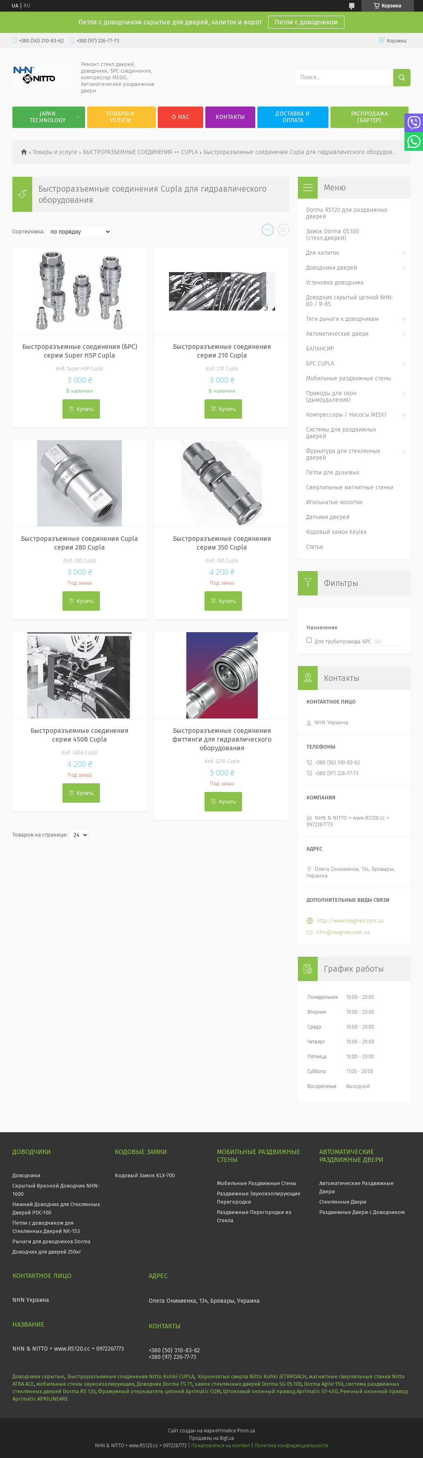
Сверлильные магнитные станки (349, 487)
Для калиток (322, 252)
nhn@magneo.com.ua (343, 932)
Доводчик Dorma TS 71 (164, 1384)
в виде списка (283, 231)
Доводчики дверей (331, 267)
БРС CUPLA (320, 363)
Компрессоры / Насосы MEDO (346, 414)
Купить (85, 409)
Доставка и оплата (293, 117)
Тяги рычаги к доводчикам (342, 318)
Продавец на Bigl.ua (211, 1438)
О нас (180, 117)
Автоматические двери (337, 333)
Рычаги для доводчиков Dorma (51, 1241)
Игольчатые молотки (334, 502)
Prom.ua (246, 1431)
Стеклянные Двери (342, 1202)
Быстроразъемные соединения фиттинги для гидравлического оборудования (221, 739)
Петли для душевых (332, 472)
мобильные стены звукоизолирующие (85, 1384)
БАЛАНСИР (320, 348)
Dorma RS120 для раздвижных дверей (346, 213)
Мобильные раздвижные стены (348, 378)
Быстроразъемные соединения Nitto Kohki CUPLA (131, 1376)
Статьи (314, 546)
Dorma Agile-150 (323, 1384)
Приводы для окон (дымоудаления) (331, 396)
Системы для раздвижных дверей (341, 433)
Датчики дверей (327, 517)
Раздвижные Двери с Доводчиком (362, 1212)
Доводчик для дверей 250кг (46, 1252)
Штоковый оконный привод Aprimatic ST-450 (280, 1391)
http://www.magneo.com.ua (350, 920)
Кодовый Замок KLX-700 (145, 1175)
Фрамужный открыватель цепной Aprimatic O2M (159, 1391)
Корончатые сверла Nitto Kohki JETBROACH (252, 1376)
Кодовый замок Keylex (336, 532)
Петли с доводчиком (306, 22)
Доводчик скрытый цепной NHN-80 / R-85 (350, 301)
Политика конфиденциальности (291, 1446)
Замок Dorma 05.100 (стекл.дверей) (332, 235)
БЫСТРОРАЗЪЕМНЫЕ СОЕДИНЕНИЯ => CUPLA (140, 152)
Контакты (230, 117)
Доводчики (26, 1175)
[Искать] (402, 77)
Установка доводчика (335, 282)
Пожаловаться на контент (220, 1446)
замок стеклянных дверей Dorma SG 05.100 (248, 1384)
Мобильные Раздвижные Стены (257, 1183)
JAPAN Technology (48, 117)
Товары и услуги (120, 117)
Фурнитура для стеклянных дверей (343, 454)
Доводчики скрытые (38, 1376)
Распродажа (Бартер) (369, 117)
